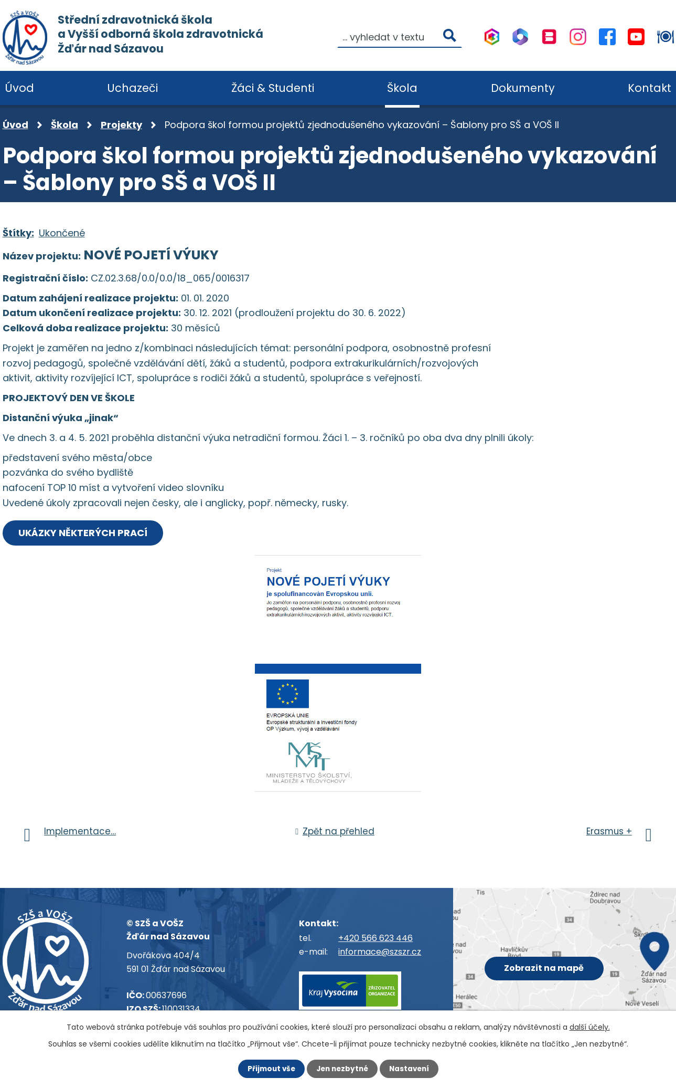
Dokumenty (523, 88)
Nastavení (412, 1068)
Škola (64, 124)
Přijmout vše (269, 1068)
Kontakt (649, 88)
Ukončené (62, 232)
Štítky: (18, 232)
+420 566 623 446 (375, 939)
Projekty (121, 124)
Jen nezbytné (342, 1068)
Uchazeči (132, 88)
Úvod (15, 124)
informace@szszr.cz (379, 952)
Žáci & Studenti (272, 88)
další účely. (590, 1026)
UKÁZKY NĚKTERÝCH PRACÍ (84, 532)
